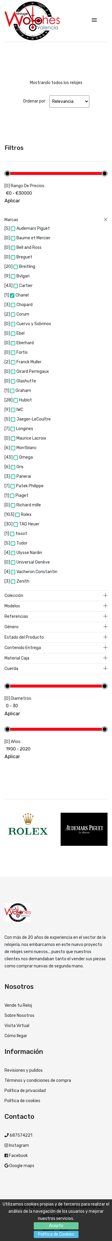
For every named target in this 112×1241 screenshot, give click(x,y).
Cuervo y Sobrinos (31, 323)
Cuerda (56, 669)
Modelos (56, 606)
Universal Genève (30, 562)
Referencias (56, 617)
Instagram (18, 1145)
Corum (20, 314)
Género (56, 627)
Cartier (23, 285)
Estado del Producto (56, 637)
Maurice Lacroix (28, 438)
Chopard (22, 304)
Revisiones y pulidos (23, 1070)
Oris (17, 466)
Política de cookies (22, 1100)
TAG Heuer (26, 524)
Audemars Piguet (30, 228)
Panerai (21, 476)
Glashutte (23, 381)
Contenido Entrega (56, 648)
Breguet (21, 257)
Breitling (24, 266)
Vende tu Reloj (18, 1005)
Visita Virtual (16, 1025)
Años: (16, 741)
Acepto (56, 1225)
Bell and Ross (26, 247)
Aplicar (12, 201)
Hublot (22, 400)
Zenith (20, 581)
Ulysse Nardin (26, 552)
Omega (23, 457)
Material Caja (56, 658)
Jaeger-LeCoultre (31, 419)
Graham (20, 390)
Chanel (19, 295)
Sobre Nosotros (19, 1015)
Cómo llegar (15, 1035)
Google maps (21, 1165)
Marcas (56, 220)
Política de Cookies (56, 1234)
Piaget (19, 495)
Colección (56, 596)
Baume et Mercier (30, 238)
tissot (18, 533)
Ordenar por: (34, 101)
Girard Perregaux (30, 371)
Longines (21, 428)
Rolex (23, 514)
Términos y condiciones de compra (37, 1080)
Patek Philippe (27, 485)
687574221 (20, 1135)
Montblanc (24, 447)
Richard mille (26, 505)
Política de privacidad (25, 1090)
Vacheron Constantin (34, 571)
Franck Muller (26, 361)
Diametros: (21, 698)
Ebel (17, 333)
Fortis (19, 352)
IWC (17, 409)
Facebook (18, 1155)
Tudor (19, 543)
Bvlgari (20, 276)
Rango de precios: (28, 185)
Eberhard (22, 342)
